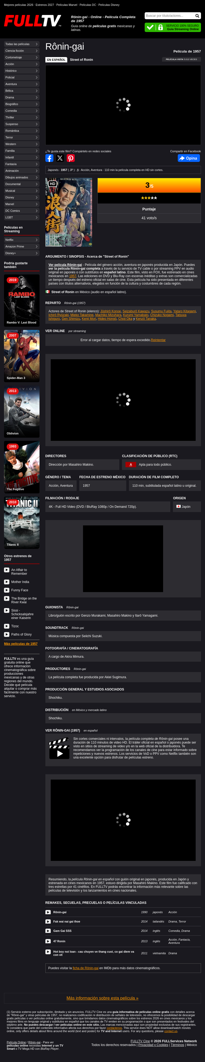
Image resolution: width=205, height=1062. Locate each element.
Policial (9, 77)
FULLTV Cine (140, 1041)
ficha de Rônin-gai (85, 968)
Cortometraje (13, 57)
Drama (9, 97)
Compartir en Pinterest (71, 158)
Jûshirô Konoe (110, 311)
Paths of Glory (21, 634)
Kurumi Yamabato (135, 315)
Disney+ (10, 253)
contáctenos (114, 1027)
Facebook (189, 158)
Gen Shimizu (71, 319)
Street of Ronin (81, 60)
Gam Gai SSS (62, 930)
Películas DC (88, 4)
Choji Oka (125, 319)
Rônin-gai (59, 912)
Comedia (11, 110)
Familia (9, 150)
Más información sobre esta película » (102, 998)
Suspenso (11, 124)
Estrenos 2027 (45, 4)
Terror (9, 137)
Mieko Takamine (81, 315)
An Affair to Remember (19, 572)
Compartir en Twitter (60, 158)
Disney (9, 197)
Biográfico (11, 104)
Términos (177, 1045)
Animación (12, 170)
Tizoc (15, 626)
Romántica (12, 130)
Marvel (9, 204)
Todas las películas (17, 44)
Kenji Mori (89, 319)
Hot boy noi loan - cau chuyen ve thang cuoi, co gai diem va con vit (93, 953)
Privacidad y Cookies (153, 1045)
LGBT (9, 217)
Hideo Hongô (107, 319)
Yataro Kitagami (184, 311)
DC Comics (12, 210)
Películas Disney (109, 4)
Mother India (20, 582)
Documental (13, 184)
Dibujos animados (16, 177)
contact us (171, 1031)
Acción (9, 64)
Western (10, 144)
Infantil (9, 157)
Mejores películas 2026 (18, 4)
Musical (10, 190)
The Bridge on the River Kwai (24, 600)
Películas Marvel (66, 4)
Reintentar (158, 340)
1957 (72, 276)
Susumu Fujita (161, 311)
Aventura (11, 84)
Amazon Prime (14, 246)
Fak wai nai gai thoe (66, 921)
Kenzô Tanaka (146, 319)
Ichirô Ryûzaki (59, 315)
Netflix (9, 239)
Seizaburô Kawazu (136, 311)
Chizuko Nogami (162, 315)
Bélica (9, 90)
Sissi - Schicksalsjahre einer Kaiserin (22, 614)
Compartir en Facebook (49, 158)
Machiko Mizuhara (108, 315)
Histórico (10, 70)
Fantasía (10, 164)
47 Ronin (59, 941)
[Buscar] (173, 15)
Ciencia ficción (14, 50)
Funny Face (19, 590)
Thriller (9, 117)
